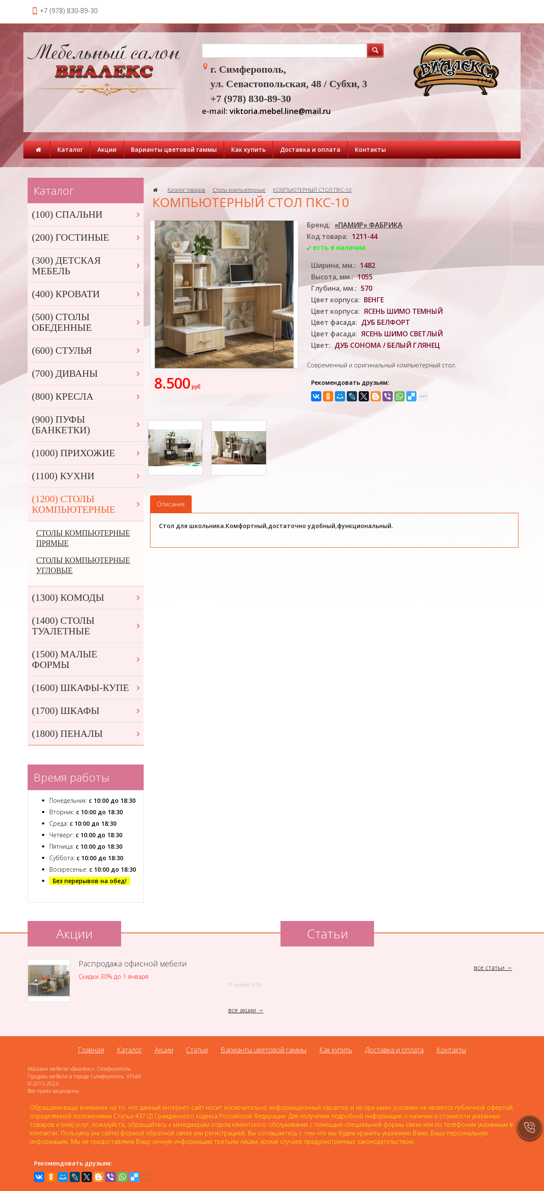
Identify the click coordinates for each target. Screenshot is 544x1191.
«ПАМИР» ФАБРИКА (368, 225)
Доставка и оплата (310, 149)
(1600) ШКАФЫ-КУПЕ (87, 688)
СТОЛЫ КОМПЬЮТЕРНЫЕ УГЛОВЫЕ (83, 565)
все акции (242, 1010)
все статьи (489, 968)
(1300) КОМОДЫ (87, 597)
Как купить (248, 149)
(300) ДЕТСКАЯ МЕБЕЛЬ (87, 265)
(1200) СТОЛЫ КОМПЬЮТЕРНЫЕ (87, 504)
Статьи (197, 1050)
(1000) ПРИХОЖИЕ (87, 453)
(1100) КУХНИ (87, 476)
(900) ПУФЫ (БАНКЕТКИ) (87, 424)
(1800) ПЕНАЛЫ (87, 733)
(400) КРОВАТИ (87, 294)
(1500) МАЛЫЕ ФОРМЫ (87, 659)
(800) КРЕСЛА (87, 396)
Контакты (370, 149)
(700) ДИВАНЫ (87, 373)
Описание (171, 504)
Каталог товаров (186, 189)
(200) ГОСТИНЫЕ (87, 237)
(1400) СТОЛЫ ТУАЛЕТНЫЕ (87, 625)
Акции (106, 149)
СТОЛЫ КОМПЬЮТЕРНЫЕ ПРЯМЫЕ (83, 538)
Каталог (70, 149)
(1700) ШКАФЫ (87, 710)
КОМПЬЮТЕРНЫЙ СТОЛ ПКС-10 (312, 189)
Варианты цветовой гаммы (174, 149)
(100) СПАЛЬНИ (87, 214)
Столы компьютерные (239, 189)
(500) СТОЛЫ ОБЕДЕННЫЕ (87, 322)
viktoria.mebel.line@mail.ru (280, 111)
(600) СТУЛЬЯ (87, 350)
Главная (91, 1050)
